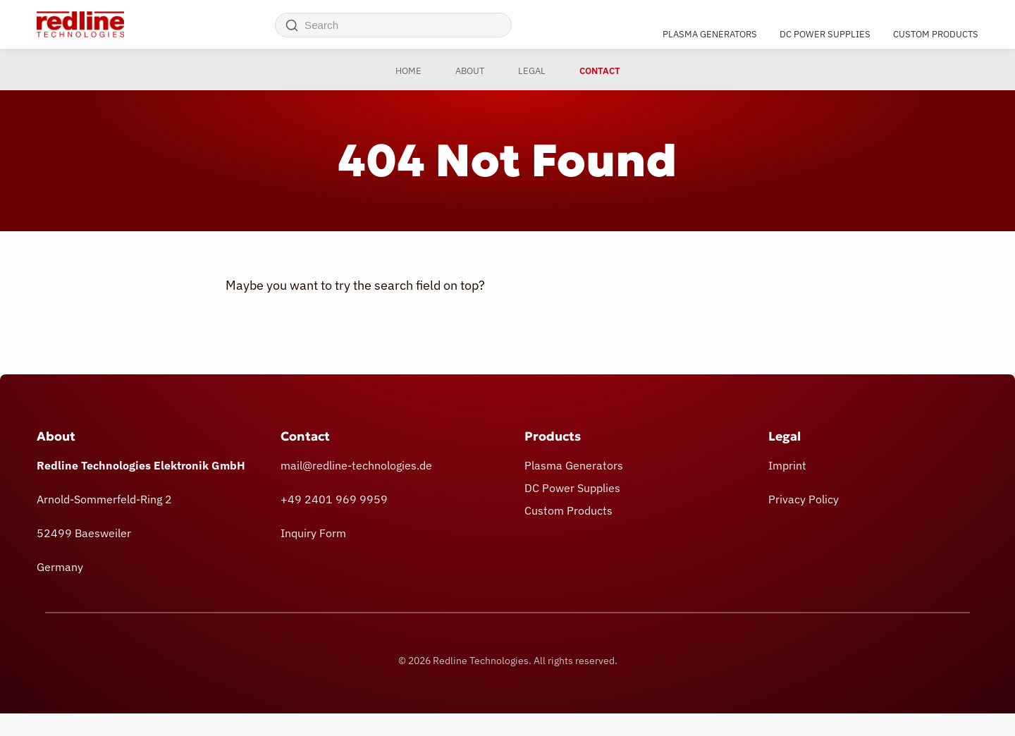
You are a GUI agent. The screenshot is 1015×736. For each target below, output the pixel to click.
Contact (599, 71)
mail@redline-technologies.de (356, 465)
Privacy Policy (803, 499)
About (469, 71)
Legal (532, 71)
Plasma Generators (710, 33)
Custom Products (935, 33)
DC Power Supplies (825, 33)
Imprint (787, 465)
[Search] (292, 25)
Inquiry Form (313, 533)
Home (408, 71)
